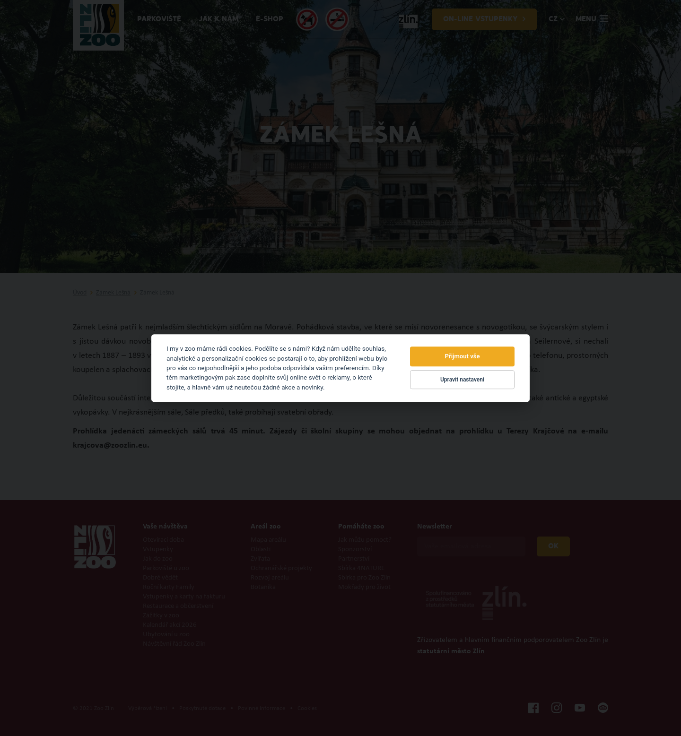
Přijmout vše (462, 356)
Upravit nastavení (462, 379)
